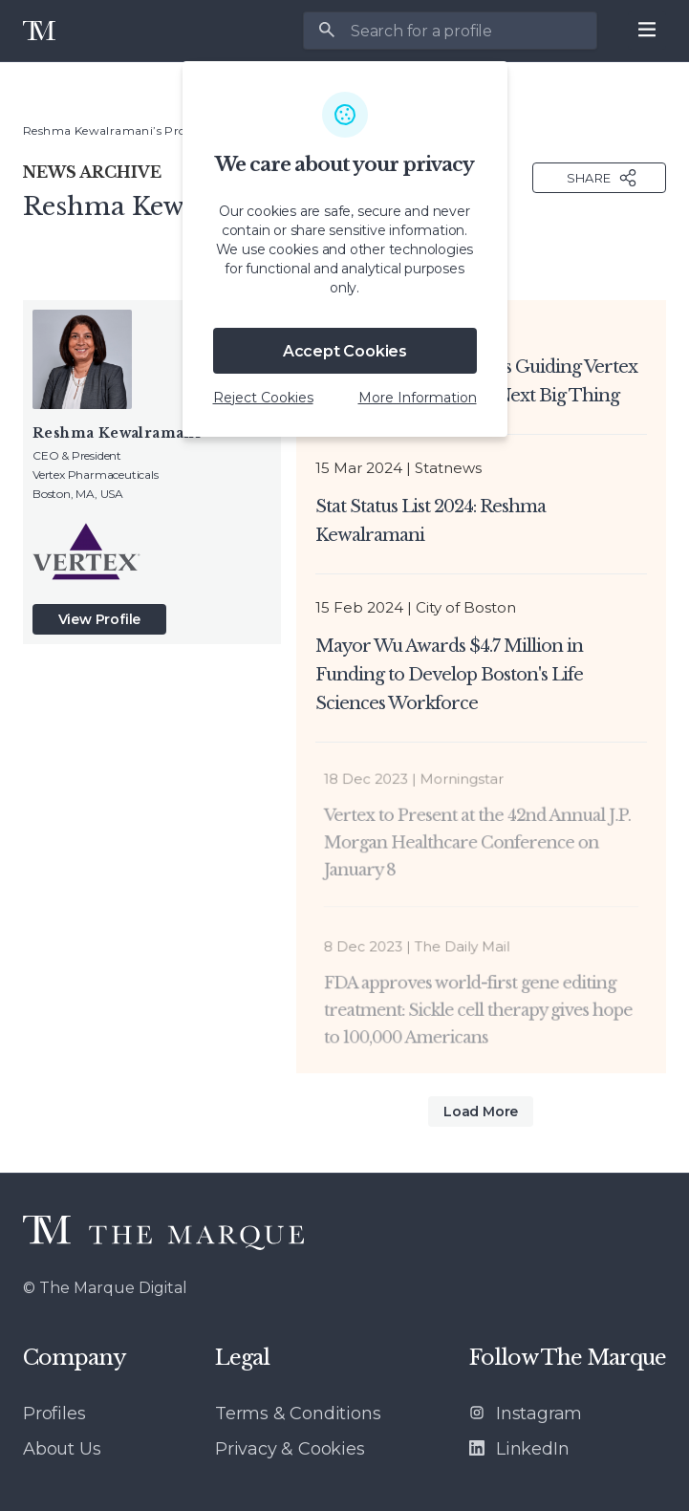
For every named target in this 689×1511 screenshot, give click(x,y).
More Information (417, 397)
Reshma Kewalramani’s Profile (113, 130)
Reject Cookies (263, 397)
